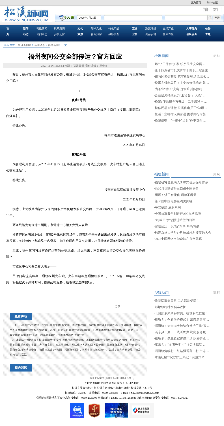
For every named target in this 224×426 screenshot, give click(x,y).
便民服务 (191, 34)
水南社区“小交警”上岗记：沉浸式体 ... (181, 357)
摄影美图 (113, 34)
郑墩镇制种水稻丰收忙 (170, 307)
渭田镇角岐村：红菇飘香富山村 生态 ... (182, 351)
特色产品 (113, 28)
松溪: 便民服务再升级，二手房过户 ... (181, 101)
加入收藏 (212, 2)
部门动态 (42, 34)
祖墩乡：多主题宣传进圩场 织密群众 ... (182, 338)
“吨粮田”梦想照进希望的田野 (175, 220)
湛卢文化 (96, 28)
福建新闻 (53, 45)
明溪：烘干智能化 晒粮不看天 (175, 195)
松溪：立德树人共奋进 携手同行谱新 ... (182, 114)
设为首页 (195, 2)
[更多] (216, 55)
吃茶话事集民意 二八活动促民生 (177, 300)
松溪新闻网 (25, 45)
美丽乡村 (150, 34)
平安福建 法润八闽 (168, 207)
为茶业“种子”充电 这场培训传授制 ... (180, 89)
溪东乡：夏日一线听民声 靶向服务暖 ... (182, 332)
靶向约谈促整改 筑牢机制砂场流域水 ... (182, 76)
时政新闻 (42, 28)
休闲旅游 (96, 34)
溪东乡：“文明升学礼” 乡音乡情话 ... (180, 344)
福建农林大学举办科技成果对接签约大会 (183, 232)
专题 (208, 34)
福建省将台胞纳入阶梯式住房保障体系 (181, 182)
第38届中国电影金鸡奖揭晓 (173, 201)
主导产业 (168, 28)
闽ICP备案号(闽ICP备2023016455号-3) (112, 378)
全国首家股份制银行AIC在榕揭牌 (178, 213)
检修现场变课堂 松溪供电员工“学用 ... (181, 108)
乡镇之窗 (59, 34)
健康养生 (168, 34)
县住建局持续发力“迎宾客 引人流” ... (180, 95)
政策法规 (150, 28)
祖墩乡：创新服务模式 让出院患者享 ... (182, 319)
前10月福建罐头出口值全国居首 (177, 188)
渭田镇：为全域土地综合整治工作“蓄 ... (182, 326)
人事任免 (191, 28)
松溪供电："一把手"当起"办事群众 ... (180, 120)
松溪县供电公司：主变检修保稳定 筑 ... (182, 83)
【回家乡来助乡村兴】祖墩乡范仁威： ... (183, 313)
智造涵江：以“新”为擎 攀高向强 (177, 226)
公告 (208, 28)
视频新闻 (59, 28)
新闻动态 (39, 45)
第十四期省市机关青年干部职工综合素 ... (183, 70)
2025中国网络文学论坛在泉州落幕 (178, 239)
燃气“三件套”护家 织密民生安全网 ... (180, 64)
